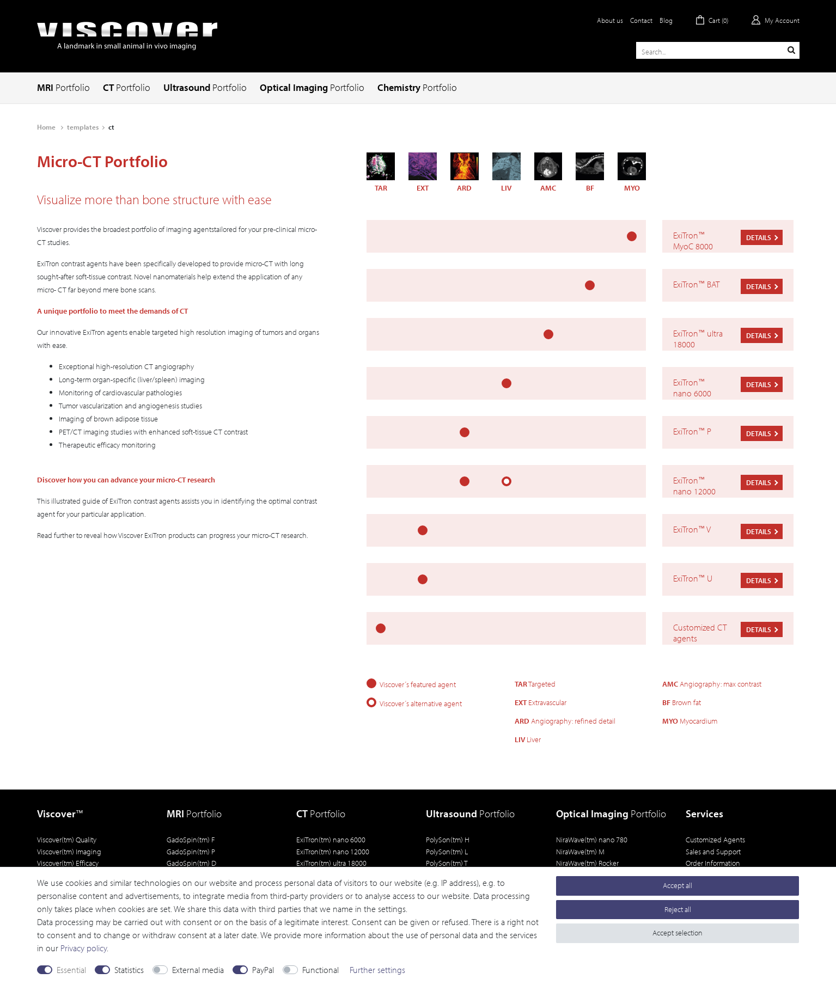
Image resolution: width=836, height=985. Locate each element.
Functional (320, 969)
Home (47, 127)
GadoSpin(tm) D (191, 863)
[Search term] (718, 50)
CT (126, 87)
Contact (641, 20)
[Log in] (776, 20)
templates (83, 127)
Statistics (129, 969)
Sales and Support (713, 851)
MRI (63, 87)
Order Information (713, 863)
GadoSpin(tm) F (191, 839)
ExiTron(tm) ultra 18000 (331, 863)
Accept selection (677, 933)
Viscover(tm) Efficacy (68, 863)
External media (198, 969)
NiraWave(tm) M (580, 851)
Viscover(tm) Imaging (69, 851)
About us (610, 20)
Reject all (677, 909)
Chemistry (417, 87)
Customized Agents (715, 839)
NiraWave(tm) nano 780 (591, 839)
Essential (71, 969)
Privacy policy (83, 948)
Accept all (677, 885)
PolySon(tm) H (447, 839)
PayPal (263, 969)
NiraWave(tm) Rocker (587, 863)
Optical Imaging (312, 87)
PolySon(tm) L (447, 851)
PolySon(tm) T (447, 863)
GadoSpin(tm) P (191, 851)
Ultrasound (205, 87)
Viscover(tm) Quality (66, 839)
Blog (666, 20)
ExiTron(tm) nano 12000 (332, 851)
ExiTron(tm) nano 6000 (330, 839)
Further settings (377, 969)
